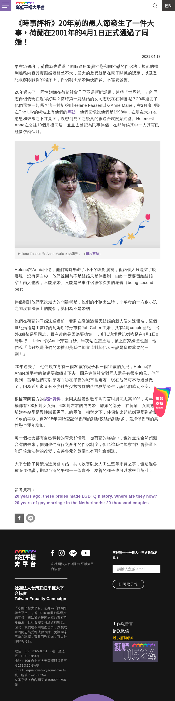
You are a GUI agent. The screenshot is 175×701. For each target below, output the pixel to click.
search (155, 5)
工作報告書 (123, 624)
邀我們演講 (123, 637)
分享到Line (30, 518)
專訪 (71, 112)
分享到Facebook (19, 518)
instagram (62, 553)
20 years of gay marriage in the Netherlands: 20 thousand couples (82, 503)
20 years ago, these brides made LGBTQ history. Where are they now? (86, 496)
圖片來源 (92, 254)
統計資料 (52, 399)
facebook (52, 553)
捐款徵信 (121, 631)
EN (168, 5)
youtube (85, 553)
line (73, 553)
